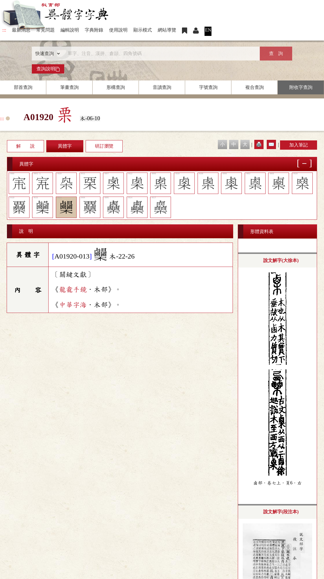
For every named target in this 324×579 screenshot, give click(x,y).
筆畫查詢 (69, 87)
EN (208, 30)
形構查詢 (115, 87)
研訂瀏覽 (104, 146)
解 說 (25, 146)
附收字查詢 (300, 87)
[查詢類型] (46, 54)
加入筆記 (298, 144)
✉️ (271, 144)
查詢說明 (48, 69)
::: (4, 30)
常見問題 (45, 30)
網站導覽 (167, 30)
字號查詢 (208, 87)
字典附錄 (94, 30)
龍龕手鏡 (73, 289)
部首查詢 (23, 87)
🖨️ (259, 144)
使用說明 (118, 30)
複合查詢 (254, 87)
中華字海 (73, 304)
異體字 (65, 146)
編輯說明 (69, 30)
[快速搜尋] (160, 54)
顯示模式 (142, 30)
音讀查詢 (162, 87)
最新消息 (21, 30)
